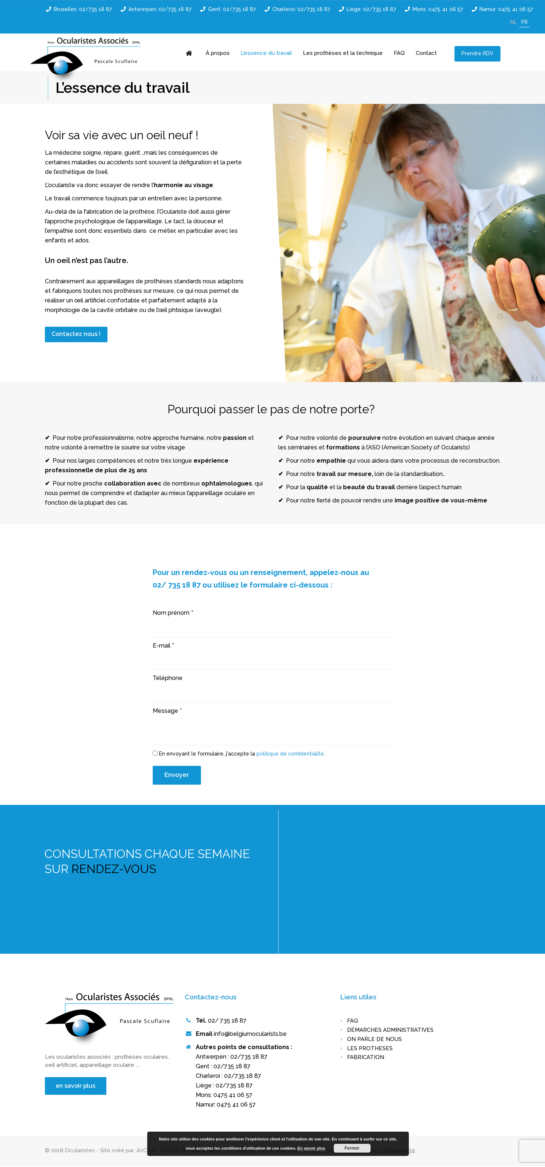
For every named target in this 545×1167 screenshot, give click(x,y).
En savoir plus (311, 1148)
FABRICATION (365, 1058)
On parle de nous (374, 1040)
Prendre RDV (477, 53)
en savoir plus (76, 1086)
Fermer (352, 1148)
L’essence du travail (266, 53)
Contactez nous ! (76, 334)
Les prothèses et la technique (343, 53)
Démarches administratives (390, 1030)
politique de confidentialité (290, 754)
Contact (426, 53)
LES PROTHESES (370, 1048)
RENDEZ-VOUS (113, 869)
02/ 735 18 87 (227, 1021)
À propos (218, 53)
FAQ (399, 53)
